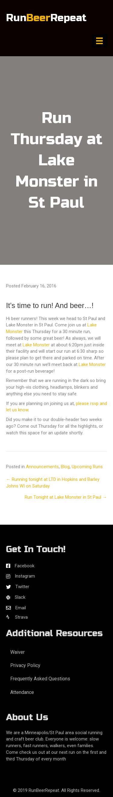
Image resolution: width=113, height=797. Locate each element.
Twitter (22, 586)
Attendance (22, 692)
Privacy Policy (25, 665)
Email (20, 608)
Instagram (25, 576)
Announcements (42, 466)
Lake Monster (36, 345)
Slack (20, 597)
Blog (65, 466)
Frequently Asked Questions (40, 679)
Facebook (24, 566)
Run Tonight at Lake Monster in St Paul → (66, 497)
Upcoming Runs (87, 466)
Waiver (17, 652)
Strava (17, 617)
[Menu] (99, 40)
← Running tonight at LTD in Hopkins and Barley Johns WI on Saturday (52, 483)
